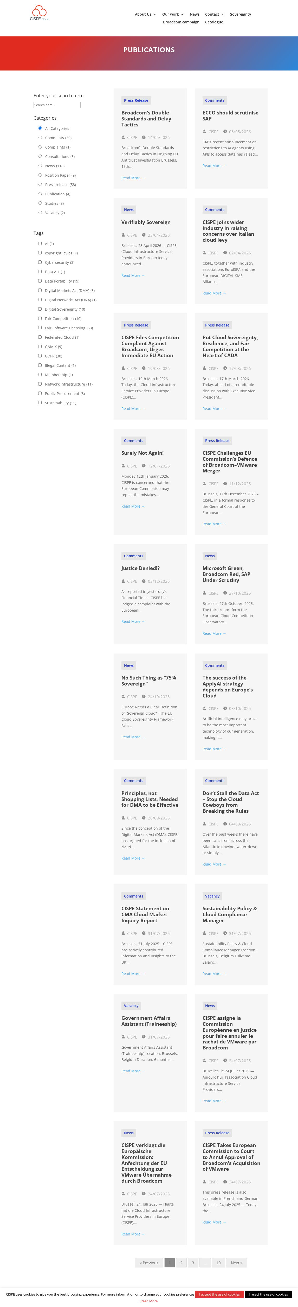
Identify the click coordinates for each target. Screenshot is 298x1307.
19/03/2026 (156, 373)
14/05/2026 (156, 142)
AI (49, 249)
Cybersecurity (59, 267)
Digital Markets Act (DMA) (70, 295)
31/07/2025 (156, 938)
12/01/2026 (156, 471)
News (194, 14)
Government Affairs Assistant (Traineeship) (149, 1026)
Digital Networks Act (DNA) (70, 305)
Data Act (55, 277)
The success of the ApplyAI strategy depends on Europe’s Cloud (228, 692)
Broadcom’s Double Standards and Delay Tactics (146, 123)
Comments (58, 143)
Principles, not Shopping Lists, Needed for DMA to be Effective (149, 804)
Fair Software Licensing (69, 333)
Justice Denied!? (140, 573)
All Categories (57, 133)
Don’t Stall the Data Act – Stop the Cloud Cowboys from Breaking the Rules (231, 807)
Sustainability (60, 408)
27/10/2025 (237, 598)
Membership (59, 380)
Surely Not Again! (142, 458)
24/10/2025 (156, 701)
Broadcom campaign (181, 22)
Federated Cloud (62, 342)
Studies (54, 208)
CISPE (129, 142)
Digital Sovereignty (65, 314)
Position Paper (60, 180)
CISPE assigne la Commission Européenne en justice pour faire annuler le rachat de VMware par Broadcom (230, 1038)
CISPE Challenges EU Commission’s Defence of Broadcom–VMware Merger (230, 467)
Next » (236, 1268)
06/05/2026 (237, 136)
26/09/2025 (156, 823)
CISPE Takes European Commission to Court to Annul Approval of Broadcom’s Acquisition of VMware (231, 1162)
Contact (212, 14)
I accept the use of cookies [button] (219, 1294)
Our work (170, 14)
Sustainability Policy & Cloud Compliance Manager (230, 919)
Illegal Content (60, 370)
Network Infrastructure (69, 389)
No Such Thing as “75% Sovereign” (148, 686)
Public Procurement (65, 398)
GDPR (53, 361)
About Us (143, 14)
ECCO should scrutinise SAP (230, 120)
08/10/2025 (237, 713)
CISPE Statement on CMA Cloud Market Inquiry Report (145, 919)
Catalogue (214, 22)
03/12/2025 (156, 586)
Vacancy (55, 218)
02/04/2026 (237, 258)
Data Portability (62, 286)
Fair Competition (63, 324)
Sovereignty (240, 14)
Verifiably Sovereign (146, 227)
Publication (57, 199)
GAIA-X (53, 352)
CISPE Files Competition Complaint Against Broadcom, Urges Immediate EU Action (150, 351)
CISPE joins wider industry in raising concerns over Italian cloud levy (228, 236)
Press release (60, 190)
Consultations (60, 161)
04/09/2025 (237, 829)
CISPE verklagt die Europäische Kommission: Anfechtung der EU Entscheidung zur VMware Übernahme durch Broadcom (146, 1168)
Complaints (57, 152)
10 (218, 1268)
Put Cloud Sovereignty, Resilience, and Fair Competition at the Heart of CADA (230, 351)
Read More (149, 1301)
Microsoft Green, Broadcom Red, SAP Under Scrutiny (226, 579)
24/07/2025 (237, 1065)
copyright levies (61, 258)
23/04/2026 (156, 240)
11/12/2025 (237, 488)
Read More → (133, 183)
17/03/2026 (237, 373)
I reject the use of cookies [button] (268, 1294)
